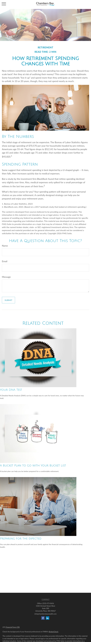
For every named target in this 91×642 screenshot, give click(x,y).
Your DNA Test (11, 389)
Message (6, 276)
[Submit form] (8, 300)
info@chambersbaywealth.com (45, 614)
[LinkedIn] (47, 618)
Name (5, 245)
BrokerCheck (53, 632)
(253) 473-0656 (48, 603)
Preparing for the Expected (20, 538)
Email (4, 261)
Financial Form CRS (13, 627)
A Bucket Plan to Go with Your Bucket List (33, 465)
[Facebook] (43, 618)
